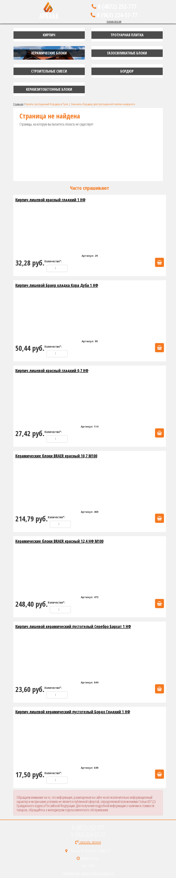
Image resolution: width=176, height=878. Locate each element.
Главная (18, 104)
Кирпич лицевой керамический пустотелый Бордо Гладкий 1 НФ (72, 711)
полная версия (114, 21)
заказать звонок (88, 842)
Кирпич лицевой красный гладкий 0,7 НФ (51, 370)
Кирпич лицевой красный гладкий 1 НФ (50, 200)
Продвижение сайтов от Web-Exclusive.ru (88, 872)
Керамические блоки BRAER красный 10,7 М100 (56, 456)
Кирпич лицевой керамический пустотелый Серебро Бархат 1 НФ (73, 626)
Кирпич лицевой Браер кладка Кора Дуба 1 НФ (56, 285)
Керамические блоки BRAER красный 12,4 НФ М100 (59, 541)
